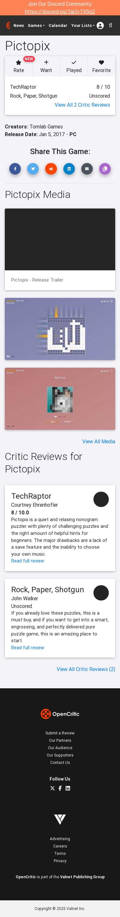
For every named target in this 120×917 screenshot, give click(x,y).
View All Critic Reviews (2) (86, 669)
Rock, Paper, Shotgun (47, 589)
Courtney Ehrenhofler (34, 505)
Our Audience (60, 747)
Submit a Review (60, 733)
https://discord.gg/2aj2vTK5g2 (60, 11)
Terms (60, 853)
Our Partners (60, 740)
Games (35, 25)
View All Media (98, 441)
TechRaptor (31, 496)
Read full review (27, 561)
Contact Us (60, 762)
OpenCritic (26, 876)
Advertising (60, 838)
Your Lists (81, 25)
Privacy (60, 860)
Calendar (58, 25)
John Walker (24, 598)
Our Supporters (60, 755)
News (18, 25)
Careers (60, 846)
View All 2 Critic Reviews (82, 105)
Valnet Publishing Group (82, 876)
